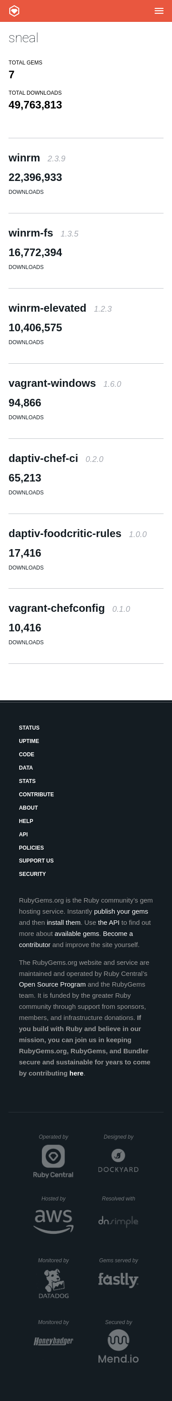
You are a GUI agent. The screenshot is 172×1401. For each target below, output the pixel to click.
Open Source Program (52, 984)
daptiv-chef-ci (55, 458)
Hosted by (57, 1199)
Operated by (56, 1140)
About (28, 808)
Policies (31, 848)
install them (64, 922)
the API (108, 922)
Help (26, 821)
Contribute (36, 794)
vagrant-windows (64, 383)
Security (32, 874)
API (23, 834)
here (77, 1073)
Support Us (36, 861)
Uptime (29, 741)
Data (26, 768)
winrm (36, 158)
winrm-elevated (59, 308)
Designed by (121, 1137)
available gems (77, 933)
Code (26, 754)
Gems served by (119, 1260)
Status (29, 728)
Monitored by (56, 1260)
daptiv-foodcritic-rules (77, 533)
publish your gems (121, 911)
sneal (23, 37)
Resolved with (120, 1199)
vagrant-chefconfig (69, 608)
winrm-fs (43, 233)
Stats (27, 781)
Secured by (122, 1322)
